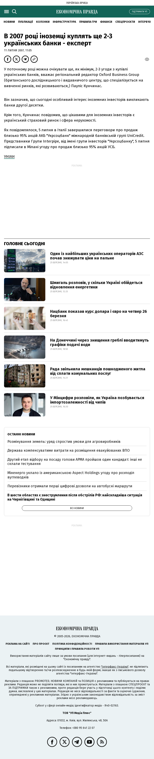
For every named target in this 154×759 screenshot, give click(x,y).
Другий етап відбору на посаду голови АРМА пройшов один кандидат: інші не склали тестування (74, 461)
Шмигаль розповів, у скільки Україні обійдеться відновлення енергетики (96, 284)
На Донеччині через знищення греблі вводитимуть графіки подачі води (99, 342)
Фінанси (106, 22)
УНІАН (9, 156)
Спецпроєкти (125, 22)
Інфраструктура (64, 22)
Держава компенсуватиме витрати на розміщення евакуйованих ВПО (68, 450)
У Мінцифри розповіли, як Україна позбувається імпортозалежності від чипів (97, 400)
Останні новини (21, 434)
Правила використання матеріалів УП (121, 643)
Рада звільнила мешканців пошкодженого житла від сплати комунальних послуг (97, 371)
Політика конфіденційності (72, 643)
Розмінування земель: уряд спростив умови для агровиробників (64, 441)
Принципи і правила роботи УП (77, 648)
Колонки (43, 22)
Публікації (25, 22)
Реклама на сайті (18, 643)
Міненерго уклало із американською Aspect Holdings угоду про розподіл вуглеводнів (70, 475)
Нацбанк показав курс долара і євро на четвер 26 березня (98, 313)
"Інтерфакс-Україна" (114, 666)
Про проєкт (41, 643)
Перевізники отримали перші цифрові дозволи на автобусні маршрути (69, 486)
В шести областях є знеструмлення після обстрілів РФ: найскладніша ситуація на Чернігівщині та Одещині (74, 497)
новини (9, 22)
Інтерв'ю (144, 22)
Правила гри (88, 22)
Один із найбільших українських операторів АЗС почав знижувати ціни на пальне (97, 255)
